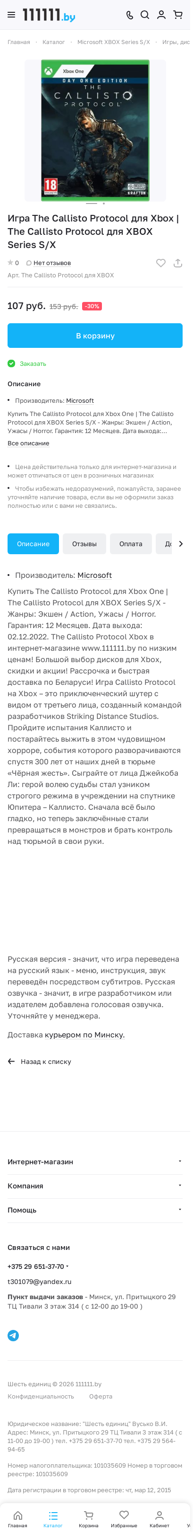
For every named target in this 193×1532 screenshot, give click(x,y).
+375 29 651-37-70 (36, 1266)
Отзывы (84, 544)
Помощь (22, 1209)
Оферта (100, 1396)
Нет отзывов (48, 262)
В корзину (95, 335)
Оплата (131, 544)
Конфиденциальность (41, 1396)
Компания (25, 1185)
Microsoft (80, 400)
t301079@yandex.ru (39, 1281)
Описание (33, 544)
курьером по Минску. (85, 1034)
